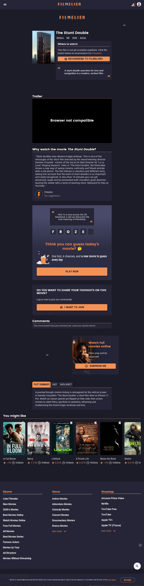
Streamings (107, 491)
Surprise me (95, 366)
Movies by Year (11, 547)
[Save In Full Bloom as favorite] (23, 423)
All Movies (8, 531)
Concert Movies (60, 515)
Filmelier (48, 192)
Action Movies (59, 498)
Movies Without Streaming (17, 558)
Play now (72, 271)
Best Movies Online (13, 515)
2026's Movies (10, 509)
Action (83, 38)
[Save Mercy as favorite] (47, 423)
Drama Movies (60, 525)
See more (59, 531)
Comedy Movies (60, 509)
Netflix (104, 503)
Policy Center (111, 580)
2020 (74, 38)
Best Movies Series (13, 536)
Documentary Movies (63, 520)
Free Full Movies (12, 525)
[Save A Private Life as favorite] (95, 423)
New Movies (9, 504)
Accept (127, 580)
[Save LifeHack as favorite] (71, 423)
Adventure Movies (62, 504)
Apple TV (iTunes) (111, 525)
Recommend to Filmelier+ (83, 58)
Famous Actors (11, 542)
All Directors (9, 553)
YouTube (106, 514)
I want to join (72, 307)
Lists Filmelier (10, 498)
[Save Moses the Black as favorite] (120, 423)
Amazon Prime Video (112, 498)
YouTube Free (109, 509)
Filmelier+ (97, 53)
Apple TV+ (107, 520)
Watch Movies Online (14, 520)
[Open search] (137, 566)
